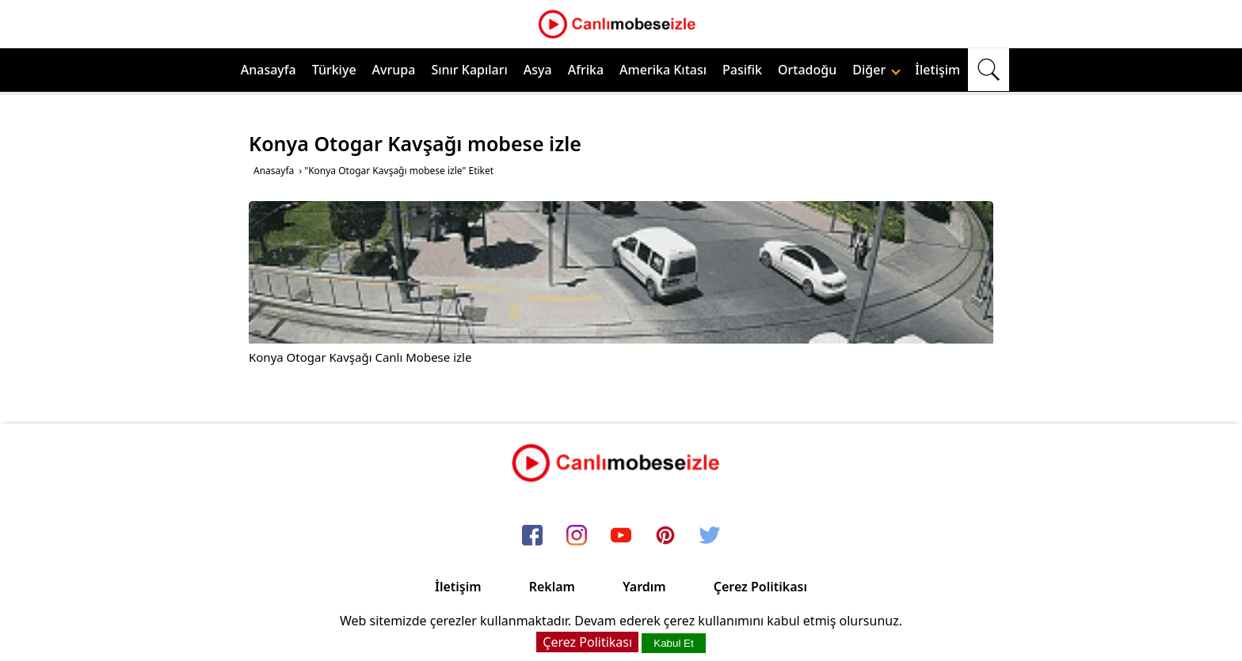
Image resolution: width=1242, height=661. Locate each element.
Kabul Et (673, 643)
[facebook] (532, 536)
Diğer (876, 69)
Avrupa (394, 69)
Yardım (644, 586)
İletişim (937, 69)
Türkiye (334, 69)
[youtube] (621, 536)
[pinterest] (665, 536)
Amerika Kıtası (663, 69)
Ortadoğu (807, 69)
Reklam (552, 586)
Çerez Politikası (760, 586)
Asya (538, 69)
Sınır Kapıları (469, 69)
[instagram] (576, 536)
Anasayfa (268, 69)
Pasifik (742, 69)
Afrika (586, 69)
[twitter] (709, 536)
